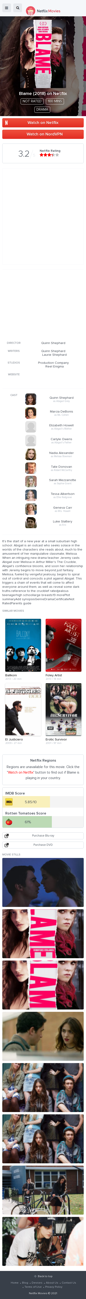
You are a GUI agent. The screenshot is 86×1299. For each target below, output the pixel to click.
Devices (37, 1283)
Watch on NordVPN (45, 134)
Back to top (45, 1276)
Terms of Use (33, 1287)
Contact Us (69, 1283)
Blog (25, 1283)
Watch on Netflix (43, 123)
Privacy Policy (53, 1287)
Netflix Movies (38, 1293)
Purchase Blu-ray (43, 835)
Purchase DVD (43, 844)
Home (15, 1283)
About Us (52, 1283)
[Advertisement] (43, 304)
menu (6, 7)
